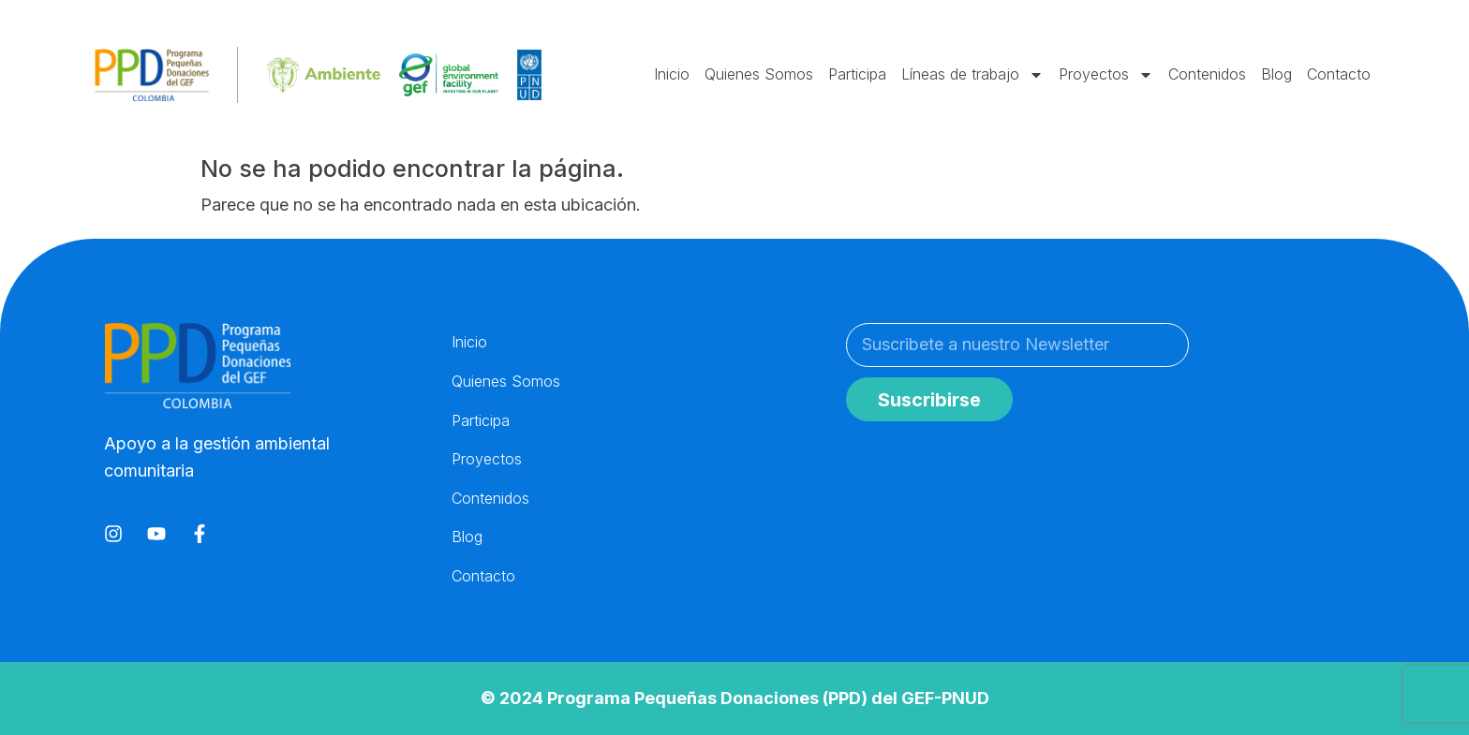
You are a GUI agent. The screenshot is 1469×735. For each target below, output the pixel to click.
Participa (857, 74)
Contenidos (1207, 74)
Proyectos (1106, 75)
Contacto (1339, 74)
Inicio (672, 74)
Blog (1276, 74)
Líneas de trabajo (972, 75)
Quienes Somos (759, 74)
